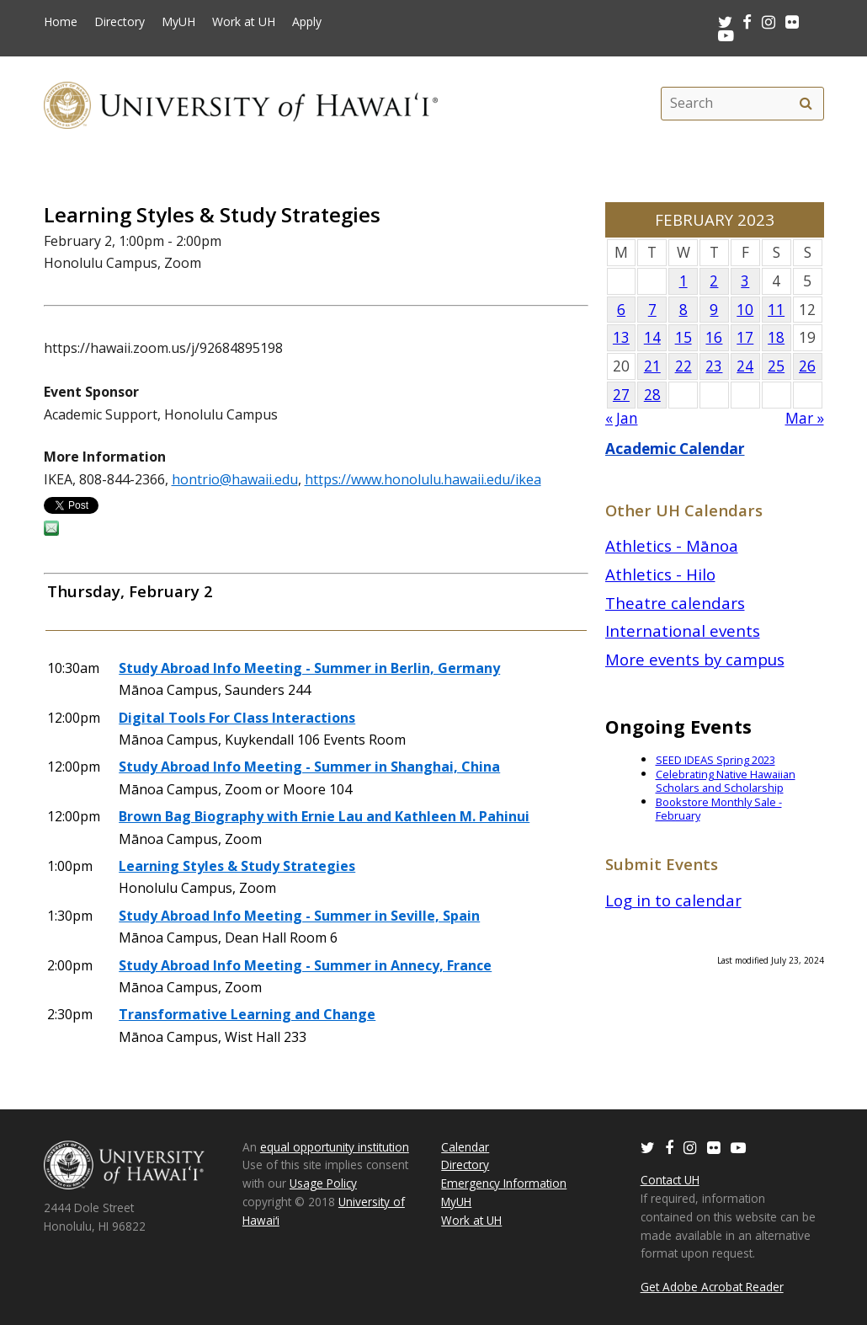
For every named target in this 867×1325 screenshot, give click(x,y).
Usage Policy (323, 1183)
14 (652, 337)
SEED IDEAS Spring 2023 (715, 759)
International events (682, 630)
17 (745, 337)
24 (745, 366)
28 (652, 394)
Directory (119, 22)
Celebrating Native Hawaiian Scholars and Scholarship (725, 781)
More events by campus (695, 659)
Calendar (465, 1147)
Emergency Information (503, 1183)
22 (683, 366)
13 (621, 337)
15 (683, 337)
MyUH (178, 22)
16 (713, 337)
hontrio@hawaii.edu (235, 479)
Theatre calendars (675, 602)
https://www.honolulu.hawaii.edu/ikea (423, 479)
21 (652, 366)
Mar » (804, 418)
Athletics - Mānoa (671, 545)
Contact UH (670, 1180)
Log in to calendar (673, 900)
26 (807, 366)
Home (60, 22)
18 (776, 337)
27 (621, 394)
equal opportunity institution (334, 1147)
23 (713, 366)
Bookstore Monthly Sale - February (719, 809)
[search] (806, 104)
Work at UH (243, 22)
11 (776, 309)
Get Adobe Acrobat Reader (712, 1287)
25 (776, 366)
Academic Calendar (675, 448)
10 (745, 309)
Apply (307, 22)
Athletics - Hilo (660, 574)
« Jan (621, 418)
